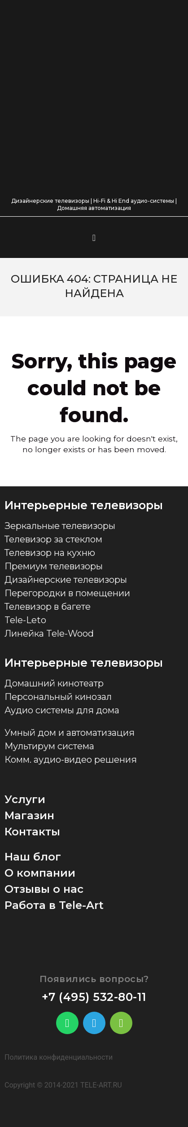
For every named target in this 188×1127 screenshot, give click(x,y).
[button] (94, 237)
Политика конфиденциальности (58, 1057)
